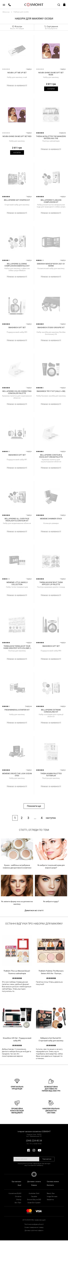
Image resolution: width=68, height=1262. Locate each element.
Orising (18, 1199)
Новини (34, 1185)
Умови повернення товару (34, 1227)
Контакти (50, 1185)
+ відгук (29, 69)
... (35, 818)
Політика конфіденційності (34, 1224)
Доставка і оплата (34, 1181)
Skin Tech (18, 1203)
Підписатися (46, 1159)
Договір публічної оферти (34, 1230)
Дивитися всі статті (34, 910)
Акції (19, 1185)
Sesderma (50, 1199)
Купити (51, 89)
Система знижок (53, 1181)
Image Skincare (52, 1196)
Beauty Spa (50, 1193)
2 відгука (62, 133)
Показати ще (34, 806)
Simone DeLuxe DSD (34, 1199)
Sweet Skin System (34, 1203)
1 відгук (29, 196)
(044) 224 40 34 (34, 1140)
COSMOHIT (34, 4)
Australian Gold (34, 1193)
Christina (18, 1196)
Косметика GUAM (15, 1193)
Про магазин (16, 1181)
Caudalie (34, 1196)
